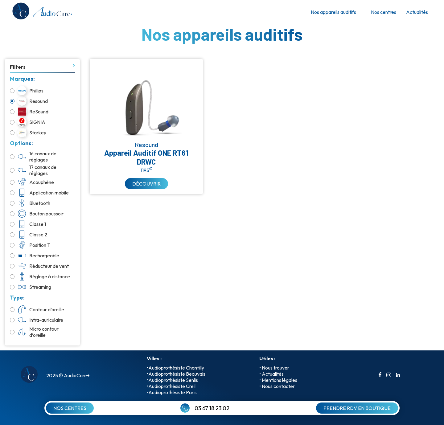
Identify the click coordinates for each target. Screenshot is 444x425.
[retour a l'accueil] (41, 12)
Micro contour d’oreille (34, 332)
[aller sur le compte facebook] (380, 375)
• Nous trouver (274, 368)
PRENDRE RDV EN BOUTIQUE (357, 408)
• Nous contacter (277, 386)
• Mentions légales (278, 380)
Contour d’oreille (37, 309)
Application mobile (39, 192)
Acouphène (32, 182)
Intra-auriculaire (36, 320)
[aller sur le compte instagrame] (388, 375)
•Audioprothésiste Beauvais (176, 374)
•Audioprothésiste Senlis (172, 380)
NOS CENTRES (69, 408)
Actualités (417, 12)
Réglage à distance (40, 276)
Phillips (26, 90)
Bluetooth (30, 203)
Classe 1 (28, 224)
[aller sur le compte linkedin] (398, 375)
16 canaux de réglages (33, 156)
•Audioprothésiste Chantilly (175, 368)
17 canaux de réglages (33, 170)
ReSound (29, 111)
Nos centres (383, 12)
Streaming (30, 287)
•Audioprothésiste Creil (171, 386)
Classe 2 (28, 234)
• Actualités (271, 374)
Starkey (28, 132)
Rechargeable (34, 255)
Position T (30, 245)
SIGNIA (27, 122)
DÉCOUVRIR (146, 184)
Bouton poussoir (37, 213)
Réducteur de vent (39, 266)
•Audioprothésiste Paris (172, 392)
